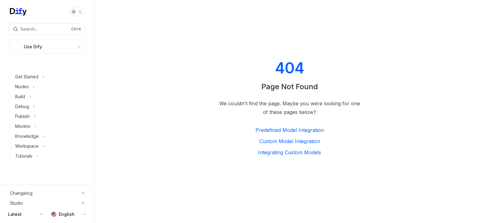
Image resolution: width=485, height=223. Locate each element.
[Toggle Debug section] (49, 107)
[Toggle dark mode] (77, 11)
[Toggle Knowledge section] (49, 136)
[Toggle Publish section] (49, 116)
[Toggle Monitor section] (49, 126)
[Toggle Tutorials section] (49, 156)
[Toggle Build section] (49, 97)
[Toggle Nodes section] (49, 87)
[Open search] (47, 29)
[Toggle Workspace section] (49, 146)
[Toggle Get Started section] (49, 77)
